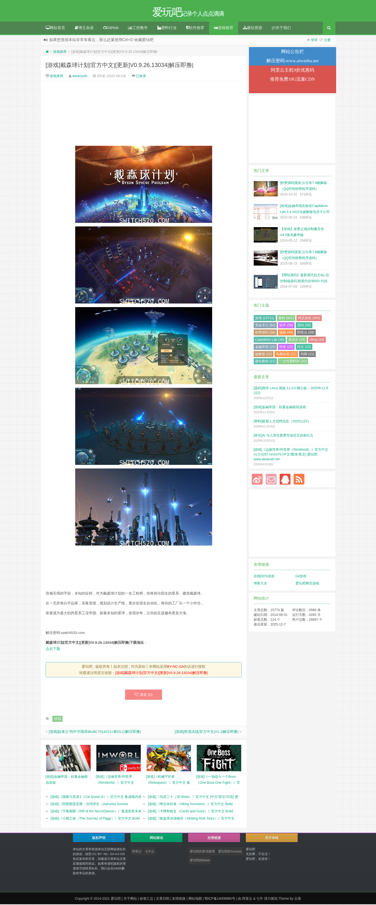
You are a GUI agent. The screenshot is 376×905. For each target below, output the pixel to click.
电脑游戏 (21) (286, 355)
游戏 (57, 719)
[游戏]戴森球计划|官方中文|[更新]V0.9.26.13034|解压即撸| (120, 65)
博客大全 (260, 584)
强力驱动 (270, 899)
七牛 (259, 899)
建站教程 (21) (265, 362)
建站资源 (252, 28)
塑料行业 (167, 28)
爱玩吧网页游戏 (307, 584)
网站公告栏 (292, 52)
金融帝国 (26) (265, 347)
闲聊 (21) (307, 355)
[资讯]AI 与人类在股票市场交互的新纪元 (284, 436)
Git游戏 (301, 577)
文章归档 (162, 899)
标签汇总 (146, 899)
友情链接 (178, 899)
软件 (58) (286, 326)
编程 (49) (286, 333)
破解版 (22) (263, 355)
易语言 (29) (296, 340)
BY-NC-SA (175, 667)
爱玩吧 (116, 899)
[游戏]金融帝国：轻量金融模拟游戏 (280, 408)
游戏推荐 (223, 28)
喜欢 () (144, 695)
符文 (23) (304, 347)
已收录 (141, 77)
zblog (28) (316, 340)
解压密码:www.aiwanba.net (292, 61)
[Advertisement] (144, 114)
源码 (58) (304, 326)
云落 (297, 899)
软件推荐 (195, 28)
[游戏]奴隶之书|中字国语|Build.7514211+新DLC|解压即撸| (95, 732)
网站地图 (195, 899)
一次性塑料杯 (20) (293, 362)
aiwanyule (79, 77)
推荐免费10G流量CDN (292, 79)
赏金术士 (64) (265, 326)
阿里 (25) (286, 347)
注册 (327, 41)
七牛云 (149, 852)
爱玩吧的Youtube (230, 852)
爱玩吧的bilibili (200, 861)
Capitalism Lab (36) (269, 340)
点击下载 (53, 649)
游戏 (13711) (264, 319)
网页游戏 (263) (309, 319)
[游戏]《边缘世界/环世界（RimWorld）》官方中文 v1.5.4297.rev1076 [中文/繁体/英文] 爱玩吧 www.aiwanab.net (291, 455)
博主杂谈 (84, 28)
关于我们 (281, 28)
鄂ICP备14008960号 (219, 899)
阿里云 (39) (305, 333)
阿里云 (137, 852)
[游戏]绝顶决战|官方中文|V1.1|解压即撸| (207, 732)
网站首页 (55, 28)
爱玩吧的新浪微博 (202, 852)
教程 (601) (286, 319)
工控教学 (138, 28)
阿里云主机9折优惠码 (292, 70)
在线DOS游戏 (264, 577)
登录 (314, 41)
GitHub (111, 28)
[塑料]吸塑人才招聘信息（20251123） (282, 422)
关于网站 (130, 899)
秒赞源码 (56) (265, 333)
